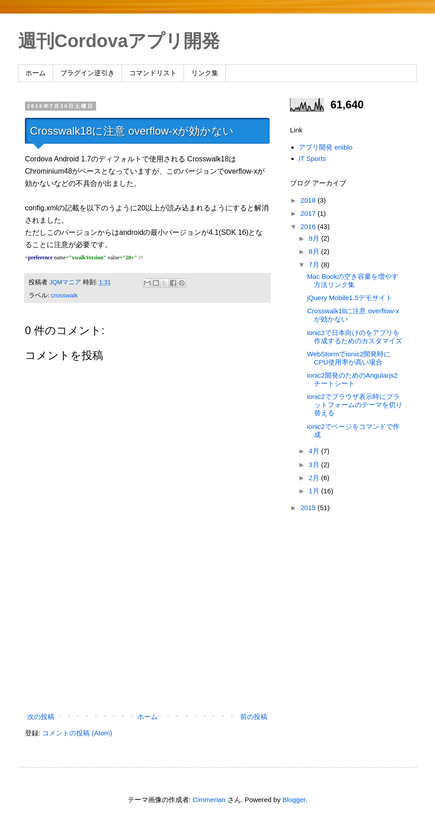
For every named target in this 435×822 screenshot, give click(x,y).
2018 (309, 200)
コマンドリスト (153, 73)
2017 (309, 213)
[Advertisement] (147, 634)
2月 (315, 478)
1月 (315, 491)
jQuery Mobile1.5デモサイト (349, 298)
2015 (309, 507)
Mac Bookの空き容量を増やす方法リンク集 (353, 280)
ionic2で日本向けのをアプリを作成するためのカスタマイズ (354, 337)
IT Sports (312, 158)
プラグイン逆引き (87, 73)
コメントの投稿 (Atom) (77, 733)
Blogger (293, 799)
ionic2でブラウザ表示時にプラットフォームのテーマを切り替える (354, 405)
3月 (315, 464)
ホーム (35, 73)
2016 (309, 226)
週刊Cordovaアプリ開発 (119, 41)
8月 (315, 251)
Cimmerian (209, 799)
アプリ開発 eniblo (326, 147)
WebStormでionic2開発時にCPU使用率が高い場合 (349, 358)
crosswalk (64, 295)
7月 (315, 264)
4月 (315, 451)
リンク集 (204, 73)
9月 (315, 238)
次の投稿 (40, 716)
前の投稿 (253, 716)
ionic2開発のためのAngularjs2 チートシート (352, 379)
